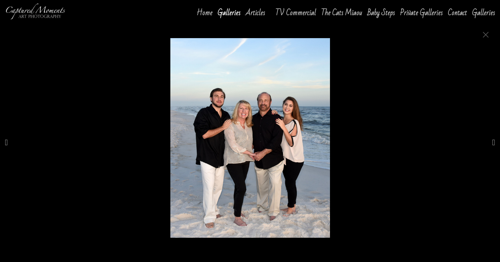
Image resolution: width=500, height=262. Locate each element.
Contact (457, 13)
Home (204, 13)
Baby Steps (381, 13)
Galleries (483, 13)
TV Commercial (295, 13)
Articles (255, 13)
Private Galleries (421, 13)
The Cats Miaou (341, 13)
